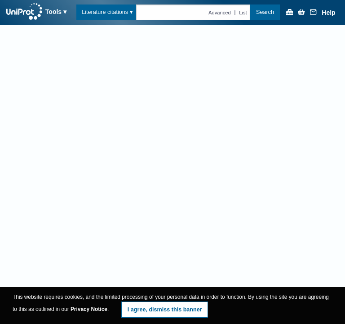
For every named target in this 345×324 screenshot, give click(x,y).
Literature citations (105, 12)
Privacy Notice (89, 309)
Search (265, 12)
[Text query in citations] (193, 12)
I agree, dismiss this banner (165, 309)
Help (328, 12)
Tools (53, 11)
